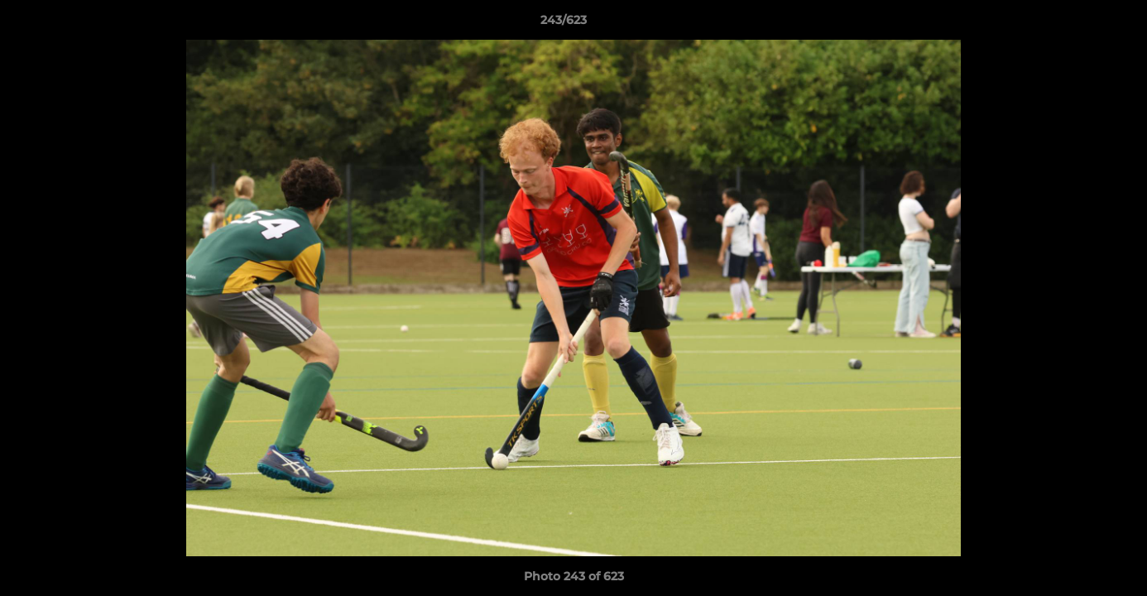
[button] (1077, 24)
